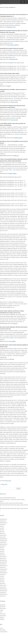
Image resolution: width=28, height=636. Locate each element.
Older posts (3, 484)
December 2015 (3, 560)
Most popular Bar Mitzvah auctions (8, 497)
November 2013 (3, 590)
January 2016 (3, 558)
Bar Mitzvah (2, 604)
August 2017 (2, 524)
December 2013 (3, 588)
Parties (1, 610)
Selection (15, 323)
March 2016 (2, 554)
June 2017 (2, 528)
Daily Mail (11, 359)
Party (1, 612)
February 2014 (3, 585)
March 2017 (2, 533)
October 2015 (3, 563)
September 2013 (3, 594)
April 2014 (2, 581)
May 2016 (2, 551)
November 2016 (3, 540)
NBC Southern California (13, 44)
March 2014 (2, 583)
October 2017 (3, 520)
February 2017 (3, 535)
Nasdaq (9, 86)
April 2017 (2, 531)
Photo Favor (3, 613)
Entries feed (2, 629)
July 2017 (2, 526)
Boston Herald (14, 102)
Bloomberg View (14, 59)
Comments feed (3, 631)
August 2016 (2, 545)
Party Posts (8, 480)
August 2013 (2, 595)
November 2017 (3, 519)
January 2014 (3, 587)
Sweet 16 (2, 617)
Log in (1, 628)
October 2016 (3, 542)
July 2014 (2, 576)
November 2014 (3, 569)
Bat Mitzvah (2, 606)
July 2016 (2, 547)
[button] (23, 2)
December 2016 (3, 538)
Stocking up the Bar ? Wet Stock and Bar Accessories (11, 503)
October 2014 (3, 570)
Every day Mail (14, 119)
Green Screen (3, 608)
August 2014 (2, 574)
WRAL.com (16, 155)
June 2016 (2, 549)
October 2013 (3, 592)
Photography (3, 615)
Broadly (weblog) (12, 173)
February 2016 (3, 556)
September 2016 (3, 544)
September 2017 (3, 522)
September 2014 (3, 572)
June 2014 (2, 578)
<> (0, 4)
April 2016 (2, 553)
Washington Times (11, 27)
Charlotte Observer (18, 137)
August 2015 (2, 567)
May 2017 (2, 529)
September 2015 (3, 565)
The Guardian (12, 341)
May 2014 (2, 579)
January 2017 (3, 537)
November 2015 (3, 562)
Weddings (2, 619)
